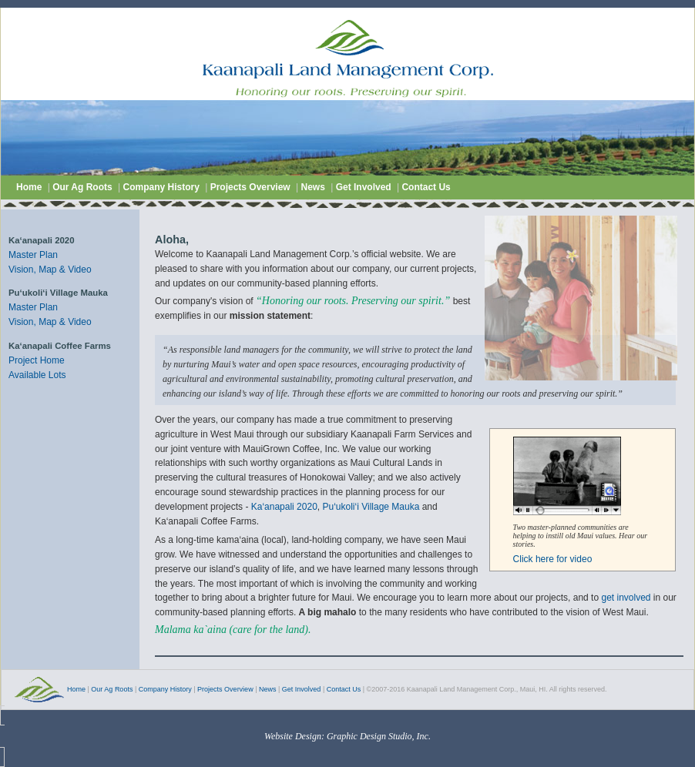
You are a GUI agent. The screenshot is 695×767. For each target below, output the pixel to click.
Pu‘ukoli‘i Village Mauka (370, 506)
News (312, 187)
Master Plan (33, 255)
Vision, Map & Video (50, 269)
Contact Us (425, 187)
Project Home (36, 360)
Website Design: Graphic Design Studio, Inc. (347, 736)
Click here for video (553, 559)
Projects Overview (250, 187)
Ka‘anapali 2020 (284, 506)
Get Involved (365, 187)
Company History (162, 187)
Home (29, 187)
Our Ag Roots (83, 187)
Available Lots (37, 375)
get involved (625, 597)
